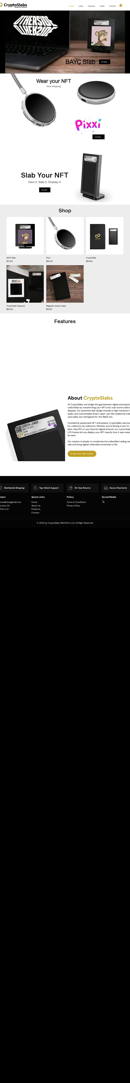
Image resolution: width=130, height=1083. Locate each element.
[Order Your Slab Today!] (82, 454)
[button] (120, 4)
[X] (103, 501)
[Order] (104, 61)
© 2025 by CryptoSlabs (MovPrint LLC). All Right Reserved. (65, 523)
